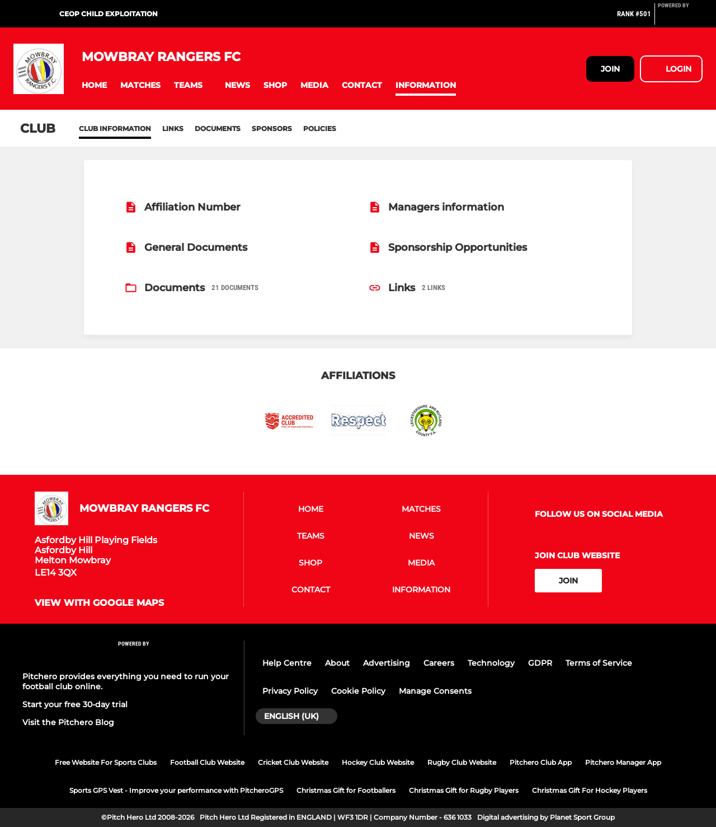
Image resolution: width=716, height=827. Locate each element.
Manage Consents (435, 691)
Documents (218, 128)
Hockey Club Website (378, 762)
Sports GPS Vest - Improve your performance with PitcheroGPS (176, 790)
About (337, 663)
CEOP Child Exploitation (108, 14)
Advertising (386, 663)
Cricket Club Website (293, 762)
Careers (438, 663)
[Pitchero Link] (680, 18)
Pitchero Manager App (623, 762)
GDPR (540, 663)
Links (172, 128)
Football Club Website (207, 762)
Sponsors (272, 128)
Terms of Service (599, 663)
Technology (491, 663)
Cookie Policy (358, 691)
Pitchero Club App (541, 762)
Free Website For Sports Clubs (106, 762)
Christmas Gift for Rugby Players (464, 790)
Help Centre (287, 663)
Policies (319, 128)
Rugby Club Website (461, 762)
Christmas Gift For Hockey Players (589, 790)
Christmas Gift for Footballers (345, 790)
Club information (115, 128)
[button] (94, 85)
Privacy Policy (290, 691)
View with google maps (99, 603)
